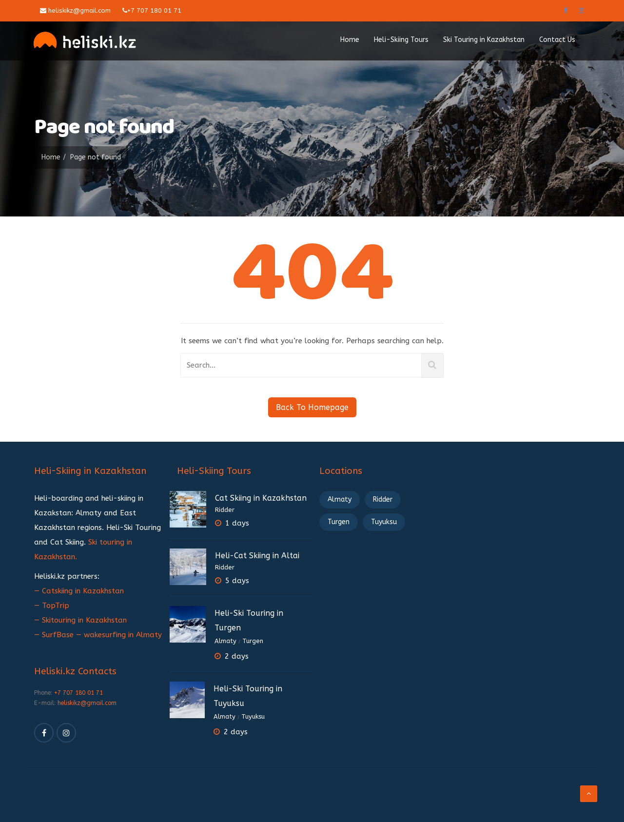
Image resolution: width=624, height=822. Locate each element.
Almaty (225, 641)
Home (349, 40)
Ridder (224, 509)
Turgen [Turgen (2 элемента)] (339, 522)
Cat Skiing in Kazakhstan (261, 498)
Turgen (252, 641)
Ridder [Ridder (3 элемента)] (382, 499)
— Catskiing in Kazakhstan (79, 591)
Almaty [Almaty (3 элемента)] (339, 499)
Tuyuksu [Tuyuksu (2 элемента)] (384, 522)
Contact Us (557, 40)
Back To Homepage (312, 407)
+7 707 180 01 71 (151, 10)
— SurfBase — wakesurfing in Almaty (98, 634)
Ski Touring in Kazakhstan (484, 40)
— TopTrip (51, 605)
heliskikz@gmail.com (75, 10)
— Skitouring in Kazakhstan (80, 620)
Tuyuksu (253, 716)
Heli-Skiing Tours (401, 40)
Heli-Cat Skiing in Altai (257, 555)
